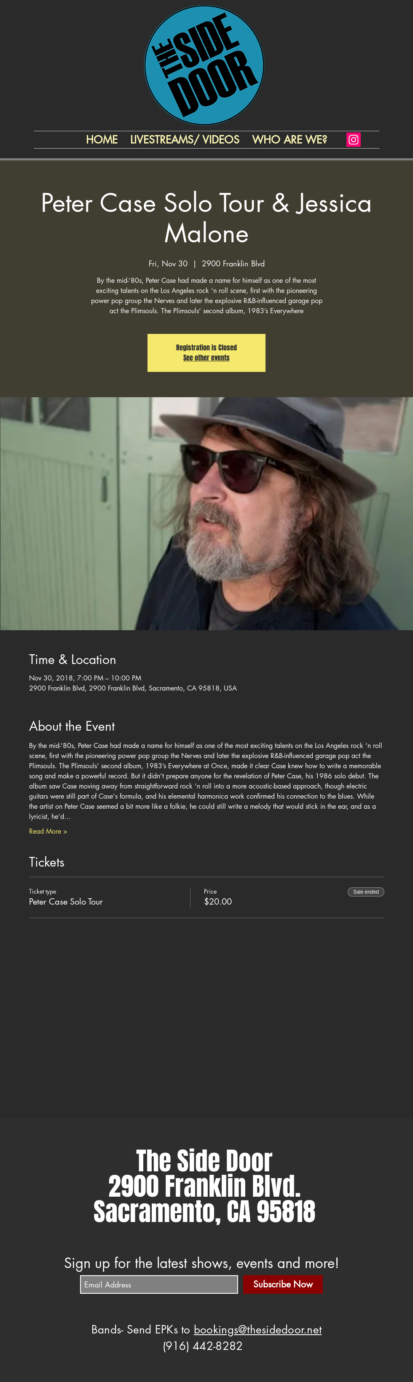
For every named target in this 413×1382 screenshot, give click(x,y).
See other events (206, 358)
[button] (289, 139)
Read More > (48, 831)
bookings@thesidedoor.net (258, 1329)
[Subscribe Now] (283, 1284)
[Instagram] (353, 140)
